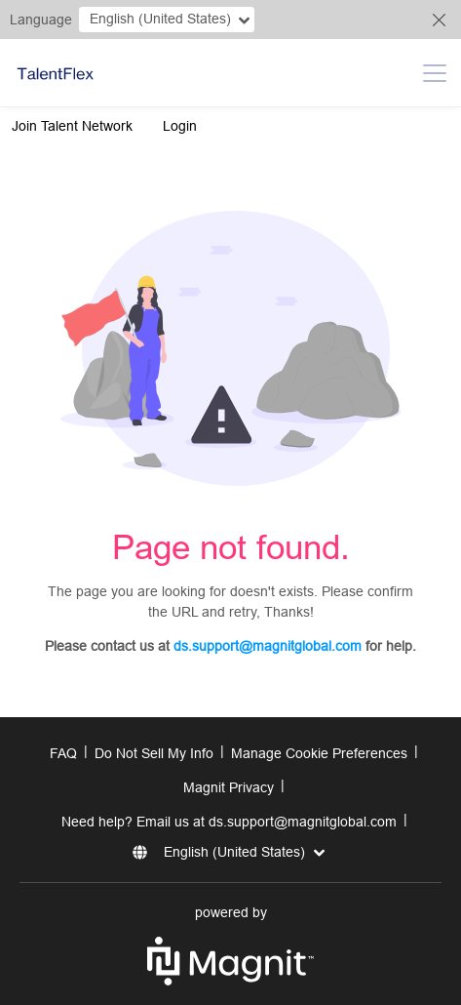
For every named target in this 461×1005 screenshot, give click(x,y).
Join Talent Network (72, 126)
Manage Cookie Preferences (319, 753)
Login (180, 126)
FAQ (63, 753)
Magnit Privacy (228, 787)
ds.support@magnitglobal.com (267, 646)
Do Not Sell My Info (154, 753)
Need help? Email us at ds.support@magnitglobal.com (229, 821)
